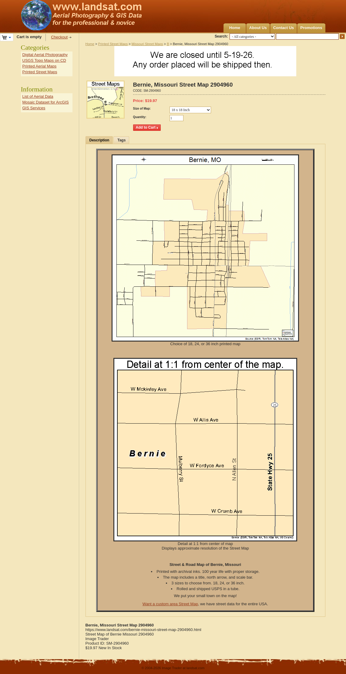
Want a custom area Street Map (170, 604)
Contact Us (283, 27)
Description (99, 140)
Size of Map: (142, 108)
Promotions (311, 27)
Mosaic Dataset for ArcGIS (45, 102)
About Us (258, 27)
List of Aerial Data (37, 96)
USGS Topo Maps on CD (44, 60)
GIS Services (33, 108)
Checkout (59, 37)
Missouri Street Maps (147, 44)
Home (234, 27)
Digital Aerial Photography (45, 54)
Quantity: (139, 117)
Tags (121, 140)
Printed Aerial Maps (39, 66)
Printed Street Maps (113, 44)
